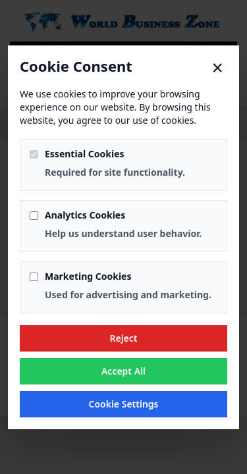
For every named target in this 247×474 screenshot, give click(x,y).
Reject (123, 338)
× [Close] (217, 67)
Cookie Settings (123, 404)
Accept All (123, 371)
